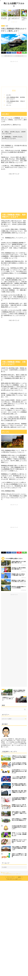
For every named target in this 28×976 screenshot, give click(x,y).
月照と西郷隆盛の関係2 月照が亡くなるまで (15, 102)
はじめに (8, 95)
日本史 (3, 25)
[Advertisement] (14, 72)
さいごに (8, 105)
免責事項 (19, 877)
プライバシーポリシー (11, 877)
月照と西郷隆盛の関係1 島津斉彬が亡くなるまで (15, 98)
